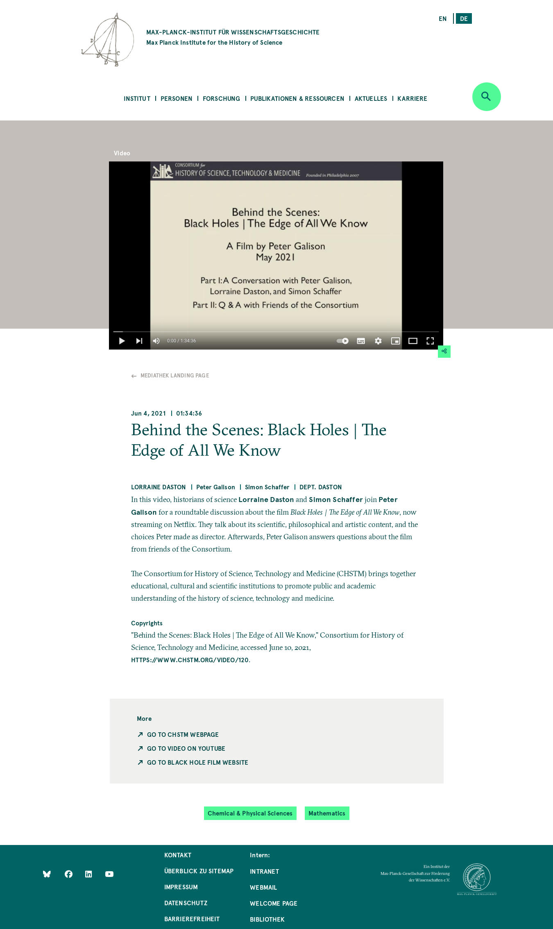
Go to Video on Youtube (186, 748)
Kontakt (177, 854)
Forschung (221, 98)
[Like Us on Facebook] (69, 873)
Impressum (181, 886)
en (443, 18)
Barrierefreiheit (192, 918)
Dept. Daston (320, 486)
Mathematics (327, 812)
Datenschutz (185, 902)
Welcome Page (273, 903)
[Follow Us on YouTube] (109, 873)
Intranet (264, 871)
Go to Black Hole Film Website (197, 762)
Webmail (263, 887)
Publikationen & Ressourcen (297, 98)
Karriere (412, 98)
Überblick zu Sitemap (199, 870)
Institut (137, 98)
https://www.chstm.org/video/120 (190, 659)
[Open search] (486, 96)
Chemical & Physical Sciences (250, 812)
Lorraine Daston (158, 486)
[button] (444, 351)
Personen (177, 98)
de (464, 18)
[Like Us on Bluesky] (47, 873)
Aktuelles (371, 98)
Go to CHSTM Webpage (183, 734)
